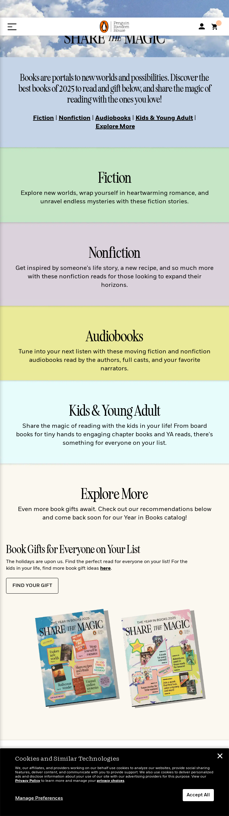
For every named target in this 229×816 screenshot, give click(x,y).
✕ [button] (220, 757)
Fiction (43, 118)
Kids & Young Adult (164, 118)
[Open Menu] (12, 26)
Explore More (115, 127)
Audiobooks (113, 118)
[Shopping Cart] (216, 28)
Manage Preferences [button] (39, 798)
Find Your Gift (32, 585)
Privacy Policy (27, 781)
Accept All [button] (198, 795)
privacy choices (110, 781)
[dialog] (114, 782)
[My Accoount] (202, 26)
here (105, 568)
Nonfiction (74, 118)
